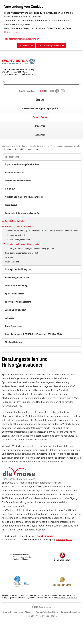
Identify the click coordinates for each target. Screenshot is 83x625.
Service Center (40, 117)
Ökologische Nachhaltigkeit (18, 269)
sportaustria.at (7, 146)
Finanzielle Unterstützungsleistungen (22, 213)
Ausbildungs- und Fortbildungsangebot (24, 197)
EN (45, 91)
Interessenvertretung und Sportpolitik (40, 108)
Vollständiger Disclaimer (67, 598)
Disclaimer (29, 612)
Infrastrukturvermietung (16, 286)
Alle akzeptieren (26, 45)
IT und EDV (10, 189)
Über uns (40, 100)
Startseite (7, 612)
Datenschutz (10, 32)
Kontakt (21, 91)
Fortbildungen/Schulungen (18, 240)
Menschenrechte (12, 262)
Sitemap (54, 616)
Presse (39, 616)
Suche (46, 616)
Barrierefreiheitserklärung (47, 612)
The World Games (13, 342)
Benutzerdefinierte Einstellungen (21, 38)
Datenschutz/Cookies (70, 612)
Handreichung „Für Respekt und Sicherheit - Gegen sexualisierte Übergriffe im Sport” (42, 231)
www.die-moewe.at (45, 536)
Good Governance (13, 326)
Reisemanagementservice (17, 277)
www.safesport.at (64, 539)
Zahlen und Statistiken (15, 310)
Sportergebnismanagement (18, 302)
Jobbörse (9, 318)
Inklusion (9, 258)
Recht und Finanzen (14, 172)
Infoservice (40, 126)
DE (41, 91)
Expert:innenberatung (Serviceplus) (22, 164)
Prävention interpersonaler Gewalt (65, 146)
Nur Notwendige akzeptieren (51, 45)
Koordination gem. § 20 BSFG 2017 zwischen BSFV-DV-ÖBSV (33, 334)
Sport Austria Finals (14, 294)
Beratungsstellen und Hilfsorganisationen (21, 149)
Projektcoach (11, 205)
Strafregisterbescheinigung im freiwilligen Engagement (30, 249)
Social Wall (40, 135)
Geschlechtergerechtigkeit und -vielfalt (21, 253)
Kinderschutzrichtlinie (16, 235)
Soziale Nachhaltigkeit (39, 146)
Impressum (18, 612)
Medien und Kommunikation (18, 181)
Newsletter (31, 91)
